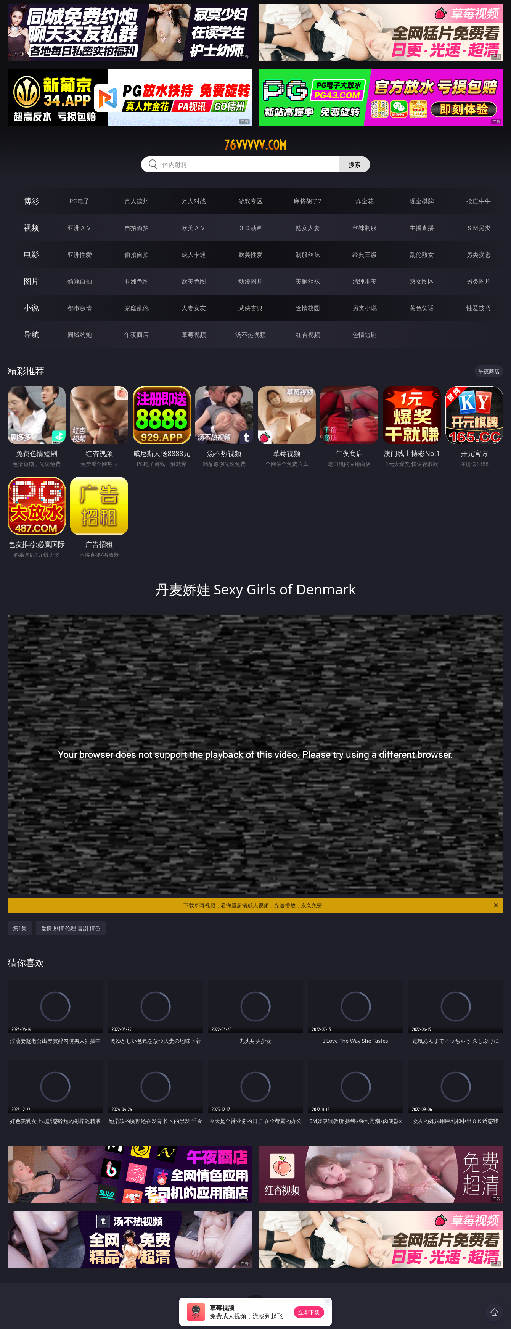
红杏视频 (308, 334)
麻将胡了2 (307, 201)
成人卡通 (194, 254)
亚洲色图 (136, 281)
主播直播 (422, 228)
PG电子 (79, 201)
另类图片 (478, 281)
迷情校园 (308, 308)
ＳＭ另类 (478, 228)
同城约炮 (79, 334)
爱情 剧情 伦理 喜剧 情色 (70, 928)
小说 (31, 308)
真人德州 (136, 201)
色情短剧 (364, 334)
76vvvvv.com (255, 145)
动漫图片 (250, 281)
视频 (31, 227)
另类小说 (364, 308)
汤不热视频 (250, 334)
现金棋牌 (422, 201)
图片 (31, 281)
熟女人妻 (308, 228)
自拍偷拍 (136, 228)
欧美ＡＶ (194, 228)
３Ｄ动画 (250, 228)
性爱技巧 (478, 308)
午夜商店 (136, 334)
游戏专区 (250, 201)
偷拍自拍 (136, 254)
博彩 (31, 201)
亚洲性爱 (79, 254)
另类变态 (478, 254)
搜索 (355, 164)
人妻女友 (194, 308)
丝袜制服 (364, 228)
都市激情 (79, 308)
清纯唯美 (364, 281)
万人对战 (194, 201)
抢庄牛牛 (478, 201)
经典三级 (364, 254)
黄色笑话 (422, 308)
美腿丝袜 (308, 281)
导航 (31, 334)
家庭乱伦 (136, 308)
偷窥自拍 (79, 281)
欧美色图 (194, 281)
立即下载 (309, 1312)
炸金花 (364, 201)
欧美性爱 (250, 254)
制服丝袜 (308, 254)
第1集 (20, 928)
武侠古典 (250, 308)
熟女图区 (422, 281)
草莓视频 (194, 334)
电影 (31, 254)
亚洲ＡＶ (79, 228)
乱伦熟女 (422, 254)
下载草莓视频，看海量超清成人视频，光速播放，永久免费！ (341, 905)
